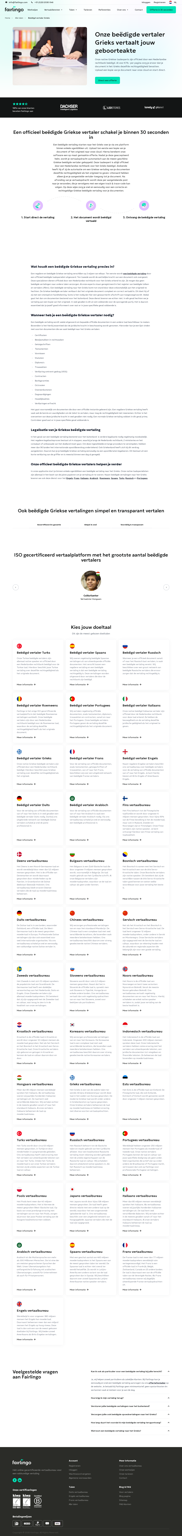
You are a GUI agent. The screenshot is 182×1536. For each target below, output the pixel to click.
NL (173, 2)
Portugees (142, 478)
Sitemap (123, 1500)
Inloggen (146, 2)
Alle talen (19, 18)
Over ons (121, 9)
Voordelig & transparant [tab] (132, 525)
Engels (69, 478)
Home (7, 18)
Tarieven (88, 9)
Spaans (114, 478)
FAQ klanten (125, 1504)
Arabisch (94, 478)
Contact (139, 9)
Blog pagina (124, 1496)
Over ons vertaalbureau (130, 1465)
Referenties (104, 9)
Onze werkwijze (127, 1470)
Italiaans (84, 478)
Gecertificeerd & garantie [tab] (49, 525)
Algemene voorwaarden (80, 1478)
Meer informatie (26, 684)
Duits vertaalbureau (78, 1492)
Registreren (159, 2)
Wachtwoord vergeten (80, 1474)
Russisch (129, 478)
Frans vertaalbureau (78, 1500)
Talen (71, 9)
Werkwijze (32, 9)
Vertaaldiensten (52, 9)
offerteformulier (157, 1383)
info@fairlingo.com (16, 2)
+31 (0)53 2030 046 (42, 2)
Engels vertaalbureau (79, 1496)
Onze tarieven (126, 1474)
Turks (121, 478)
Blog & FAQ (125, 1487)
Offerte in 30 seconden (161, 9)
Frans (76, 478)
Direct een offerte (107, 80)
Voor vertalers (126, 1492)
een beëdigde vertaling (134, 273)
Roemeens (105, 478)
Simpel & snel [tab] (90, 525)
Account (73, 1460)
